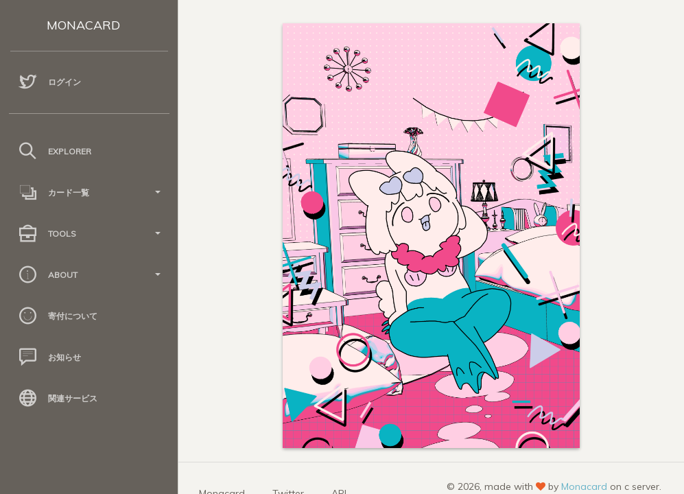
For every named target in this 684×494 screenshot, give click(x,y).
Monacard (584, 486)
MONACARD (83, 25)
